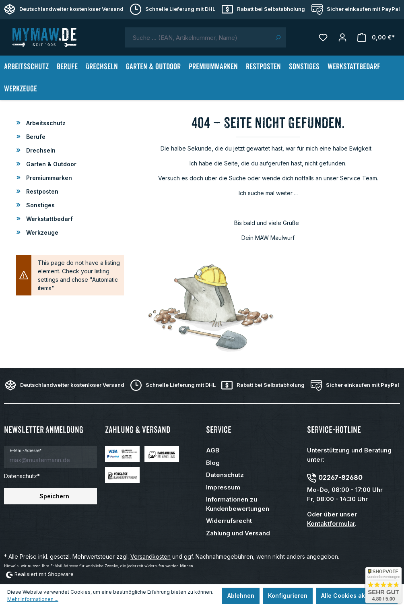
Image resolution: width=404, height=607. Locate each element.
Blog (213, 463)
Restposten (41, 191)
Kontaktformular (331, 523)
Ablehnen (240, 595)
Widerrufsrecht (229, 520)
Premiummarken (48, 177)
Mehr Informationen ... (32, 599)
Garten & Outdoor (50, 164)
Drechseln (40, 150)
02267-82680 (340, 477)
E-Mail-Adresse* (25, 450)
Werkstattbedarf (49, 218)
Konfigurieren (287, 595)
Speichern (54, 496)
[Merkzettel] (323, 37)
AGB (212, 450)
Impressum (223, 487)
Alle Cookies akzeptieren (356, 595)
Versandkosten (150, 556)
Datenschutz (225, 475)
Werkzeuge (41, 232)
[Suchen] (278, 37)
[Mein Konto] (342, 37)
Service (218, 429)
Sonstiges (40, 205)
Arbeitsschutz (45, 123)
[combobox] (197, 37)
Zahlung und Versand (238, 533)
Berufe (35, 136)
